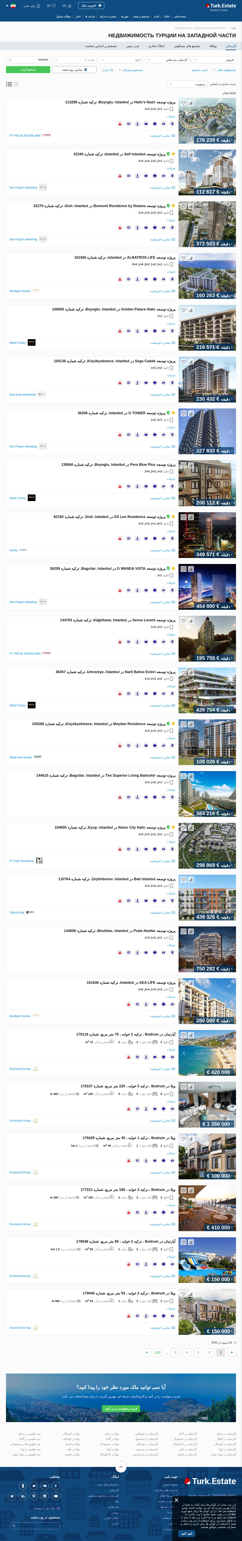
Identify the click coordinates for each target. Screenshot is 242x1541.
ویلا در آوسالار (71, 1433)
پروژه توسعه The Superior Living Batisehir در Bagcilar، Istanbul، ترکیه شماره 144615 (105, 775)
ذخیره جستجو (200, 69)
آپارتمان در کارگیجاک (185, 1444)
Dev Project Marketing (23, 187)
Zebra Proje (17, 912)
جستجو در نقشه (168, 1501)
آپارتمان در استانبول (146, 1438)
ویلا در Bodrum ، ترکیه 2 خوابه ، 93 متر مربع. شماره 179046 (129, 1293)
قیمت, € (90, 59)
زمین (116, 1512)
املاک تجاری (156, 46)
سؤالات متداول (168, 1506)
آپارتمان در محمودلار (185, 1438)
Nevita (14, 550)
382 (158, 1352)
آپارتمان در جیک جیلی (223, 1454)
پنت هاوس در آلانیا (30, 1438)
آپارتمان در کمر (188, 1449)
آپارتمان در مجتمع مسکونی (103, 1495)
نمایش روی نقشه (72, 69)
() (64, 5)
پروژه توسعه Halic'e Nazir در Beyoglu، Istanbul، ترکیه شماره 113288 (120, 102)
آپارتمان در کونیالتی (146, 1433)
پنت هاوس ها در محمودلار (26, 1444)
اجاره (116, 1523)
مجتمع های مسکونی (187, 46)
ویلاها (213, 46)
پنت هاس (113, 1506)
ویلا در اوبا (113, 1449)
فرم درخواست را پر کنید (121, 1408)
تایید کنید (186, 1533)
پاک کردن (107, 69)
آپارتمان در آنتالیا (226, 1438)
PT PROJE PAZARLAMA (25, 135)
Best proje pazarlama (23, 394)
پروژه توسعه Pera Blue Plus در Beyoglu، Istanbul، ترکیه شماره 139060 (118, 465)
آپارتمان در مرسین (147, 1449)
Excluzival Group (20, 1068)
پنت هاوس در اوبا (31, 1449)
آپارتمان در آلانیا (188, 1433)
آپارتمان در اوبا (227, 1449)
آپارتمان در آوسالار (225, 1444)
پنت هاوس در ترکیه (29, 1433)
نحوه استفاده (169, 1517)
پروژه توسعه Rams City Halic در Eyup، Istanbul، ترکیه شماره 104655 (115, 827)
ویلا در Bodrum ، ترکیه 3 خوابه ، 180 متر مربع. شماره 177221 (128, 1190)
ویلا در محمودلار (109, 1444)
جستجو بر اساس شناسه (101, 46)
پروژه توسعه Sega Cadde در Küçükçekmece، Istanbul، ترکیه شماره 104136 (114, 361)
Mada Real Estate (21, 757)
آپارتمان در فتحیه (187, 1454)
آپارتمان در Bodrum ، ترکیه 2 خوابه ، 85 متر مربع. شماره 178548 (125, 1241)
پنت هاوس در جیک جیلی (26, 1454)
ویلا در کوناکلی (71, 1438)
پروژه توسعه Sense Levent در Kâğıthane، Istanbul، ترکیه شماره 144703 (117, 620)
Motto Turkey (18, 342)
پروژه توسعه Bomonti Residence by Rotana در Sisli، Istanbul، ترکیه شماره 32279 (104, 206)
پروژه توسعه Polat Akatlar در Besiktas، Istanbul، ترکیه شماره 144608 (120, 931)
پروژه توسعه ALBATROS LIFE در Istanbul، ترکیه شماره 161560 (124, 257)
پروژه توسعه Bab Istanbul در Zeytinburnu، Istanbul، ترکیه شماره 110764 (116, 879)
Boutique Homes (20, 291)
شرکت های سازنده (166, 1490)
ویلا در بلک (73, 1449)
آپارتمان (231, 46)
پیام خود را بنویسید (44, 1508)
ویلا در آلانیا (112, 1438)
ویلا (117, 1501)
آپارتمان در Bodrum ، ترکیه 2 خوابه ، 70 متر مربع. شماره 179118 (125, 1034)
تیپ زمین (132, 46)
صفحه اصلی (170, 1484)
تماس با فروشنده (160, 135)
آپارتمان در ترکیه (226, 1433)
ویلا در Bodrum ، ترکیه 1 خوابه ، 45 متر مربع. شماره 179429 (129, 1138)
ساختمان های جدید (108, 1484)
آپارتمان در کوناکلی (146, 1444)
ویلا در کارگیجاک (109, 1454)
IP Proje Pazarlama (22, 861)
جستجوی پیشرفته (132, 69)
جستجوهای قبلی (226, 69)
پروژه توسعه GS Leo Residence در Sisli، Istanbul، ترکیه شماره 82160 (114, 517)
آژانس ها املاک (168, 1495)
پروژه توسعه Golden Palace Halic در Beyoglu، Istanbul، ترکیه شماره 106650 (113, 309)
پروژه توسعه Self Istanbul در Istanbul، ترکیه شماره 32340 (124, 154)
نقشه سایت (170, 1529)
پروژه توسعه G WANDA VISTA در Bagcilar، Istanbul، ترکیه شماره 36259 (112, 569)
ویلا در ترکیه (112, 1433)
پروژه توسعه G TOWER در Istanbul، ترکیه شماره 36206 (126, 413)
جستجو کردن (28, 69)
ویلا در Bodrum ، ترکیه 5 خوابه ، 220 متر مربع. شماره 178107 (128, 1086)
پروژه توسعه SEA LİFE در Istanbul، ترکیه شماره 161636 (131, 983)
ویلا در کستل (72, 1444)
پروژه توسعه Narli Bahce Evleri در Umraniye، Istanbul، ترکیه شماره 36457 (115, 672)
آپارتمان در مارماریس (145, 1454)
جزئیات (171, 116)
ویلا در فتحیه (72, 1454)
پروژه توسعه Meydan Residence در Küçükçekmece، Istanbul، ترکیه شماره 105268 (103, 724)
